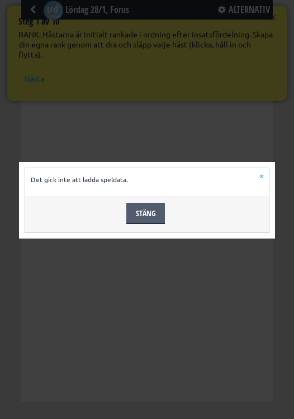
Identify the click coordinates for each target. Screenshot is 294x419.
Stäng (146, 213)
